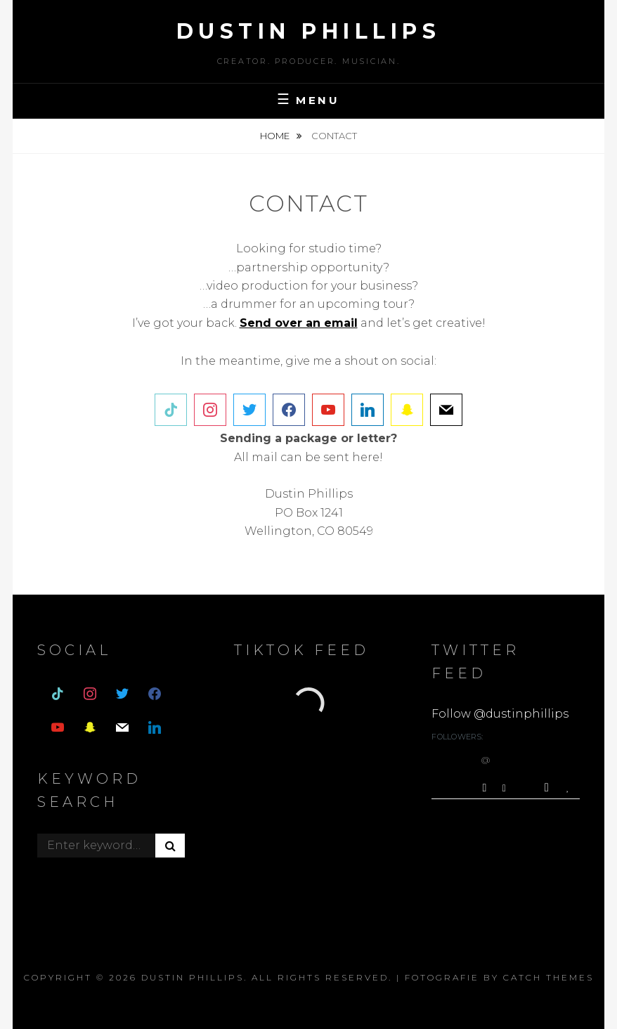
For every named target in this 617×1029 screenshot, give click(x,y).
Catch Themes (548, 977)
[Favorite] (569, 787)
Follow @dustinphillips (500, 713)
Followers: (457, 737)
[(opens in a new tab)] (299, 323)
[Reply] (504, 786)
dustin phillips (308, 31)
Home (276, 135)
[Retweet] (548, 787)
